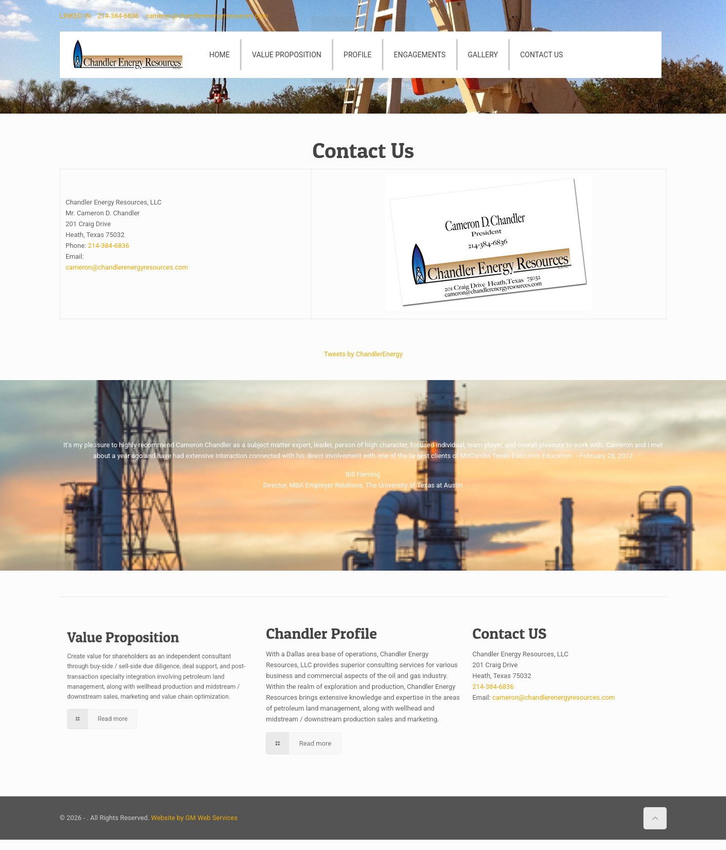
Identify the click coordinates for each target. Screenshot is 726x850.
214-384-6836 (118, 16)
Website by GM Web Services (194, 818)
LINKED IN (75, 16)
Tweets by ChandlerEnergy (363, 352)
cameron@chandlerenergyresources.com (207, 16)
